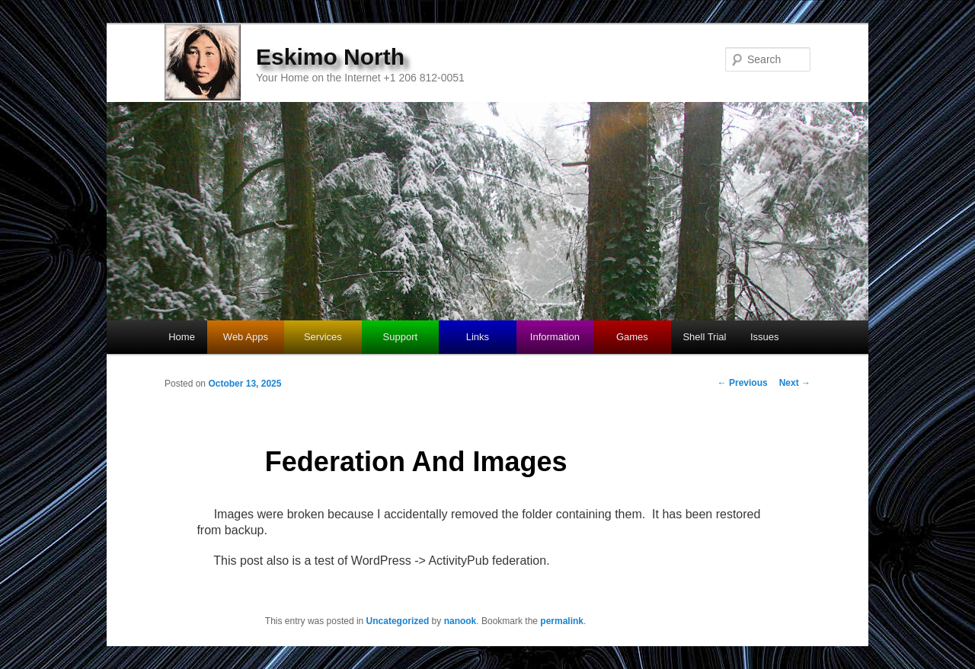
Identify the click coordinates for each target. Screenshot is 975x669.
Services (323, 336)
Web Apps (245, 336)
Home (181, 336)
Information (555, 336)
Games (632, 336)
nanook (460, 621)
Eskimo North (330, 56)
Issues (764, 336)
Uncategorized (398, 621)
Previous (743, 383)
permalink (561, 621)
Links (477, 336)
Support (400, 336)
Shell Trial (704, 336)
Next (794, 383)
